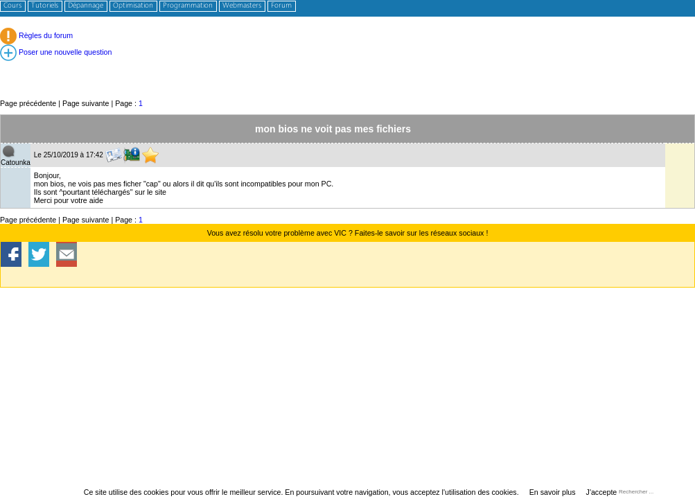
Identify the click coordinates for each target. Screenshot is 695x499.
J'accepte (601, 492)
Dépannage (85, 6)
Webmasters (241, 6)
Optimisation (133, 6)
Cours (12, 6)
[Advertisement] (347, 66)
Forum (281, 6)
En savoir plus (552, 492)
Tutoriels (44, 6)
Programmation (188, 6)
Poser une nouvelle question (56, 52)
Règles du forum (36, 35)
